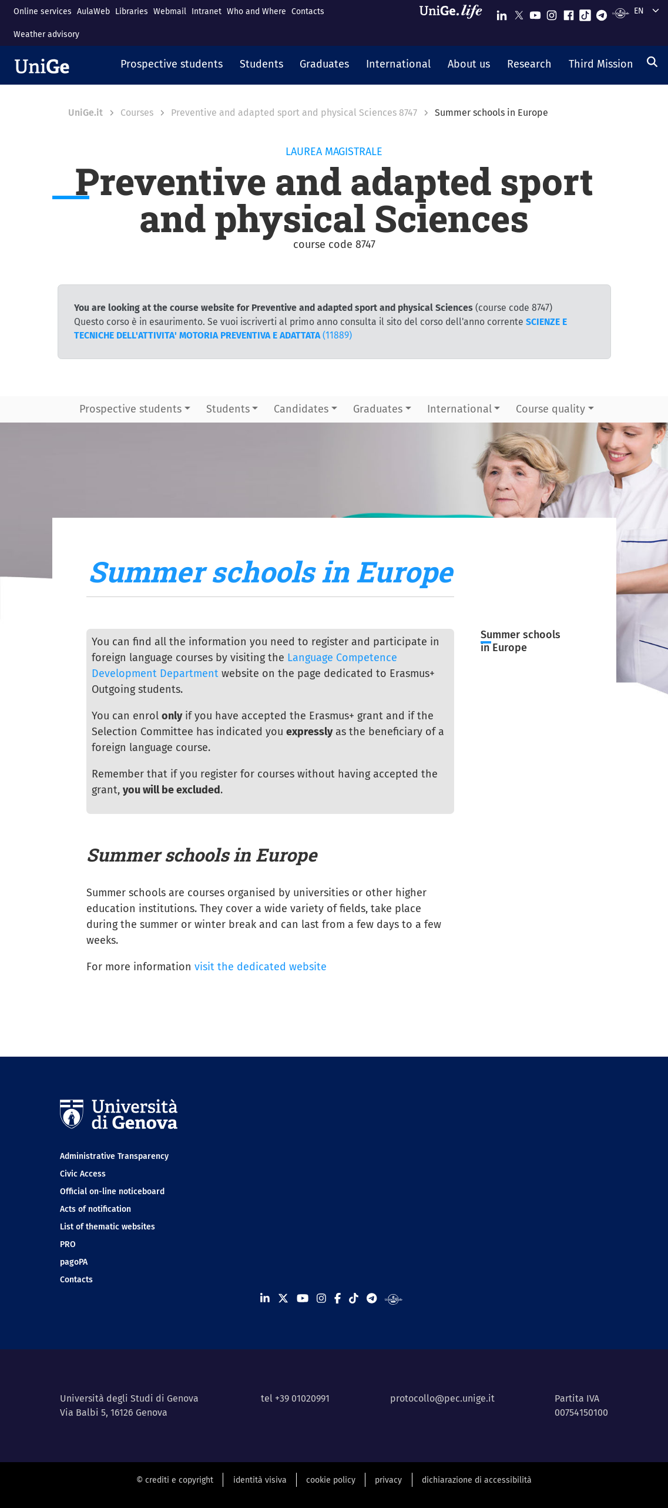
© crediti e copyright (174, 1480)
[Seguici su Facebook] (568, 12)
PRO (68, 1244)
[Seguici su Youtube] (535, 12)
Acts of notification (95, 1209)
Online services (43, 11)
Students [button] (228, 409)
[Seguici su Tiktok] (585, 12)
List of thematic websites (107, 1227)
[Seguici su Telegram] (601, 12)
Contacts (307, 11)
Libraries (131, 11)
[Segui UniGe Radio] (620, 12)
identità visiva (260, 1480)
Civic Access (83, 1174)
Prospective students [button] (130, 409)
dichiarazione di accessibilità (477, 1480)
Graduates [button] (377, 409)
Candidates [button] (301, 409)
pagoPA (74, 1262)
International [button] (459, 409)
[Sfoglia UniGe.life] (454, 23)
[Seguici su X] (518, 12)
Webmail (169, 11)
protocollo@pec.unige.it (442, 1398)
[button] (171, 65)
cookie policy (330, 1480)
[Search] (652, 61)
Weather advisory (46, 34)
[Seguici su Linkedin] (501, 12)
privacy (388, 1480)
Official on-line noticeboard (112, 1192)
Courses (136, 112)
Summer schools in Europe (520, 641)
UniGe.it (85, 112)
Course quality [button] (550, 409)
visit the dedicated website (260, 966)
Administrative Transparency (114, 1156)
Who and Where (256, 11)
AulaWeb (93, 11)
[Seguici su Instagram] (551, 12)
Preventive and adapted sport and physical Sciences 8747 (294, 112)
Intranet (206, 11)
